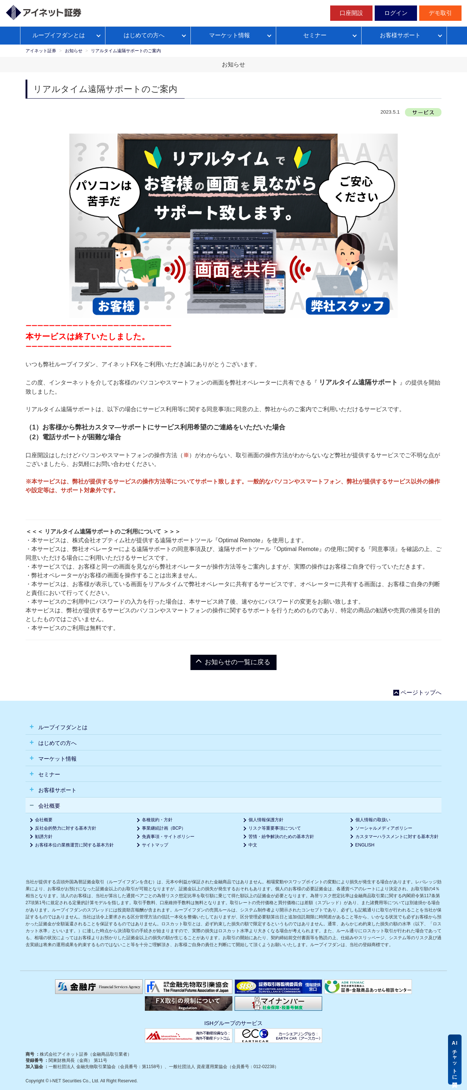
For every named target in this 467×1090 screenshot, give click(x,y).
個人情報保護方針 (265, 819)
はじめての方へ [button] (57, 743)
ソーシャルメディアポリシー (383, 828)
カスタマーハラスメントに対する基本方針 (397, 836)
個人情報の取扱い (372, 819)
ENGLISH (365, 845)
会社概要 (44, 819)
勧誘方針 (44, 836)
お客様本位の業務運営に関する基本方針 (74, 845)
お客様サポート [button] (57, 790)
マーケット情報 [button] (57, 759)
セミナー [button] (48, 774)
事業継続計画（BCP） (164, 828)
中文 (252, 845)
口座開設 (351, 13)
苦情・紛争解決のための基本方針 (281, 836)
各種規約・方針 (157, 819)
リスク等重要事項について (274, 828)
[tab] (233, 727)
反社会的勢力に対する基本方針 (65, 828)
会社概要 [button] (48, 806)
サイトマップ (155, 845)
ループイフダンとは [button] (62, 727)
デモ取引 (440, 13)
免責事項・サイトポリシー (168, 836)
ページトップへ (421, 693)
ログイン (396, 13)
